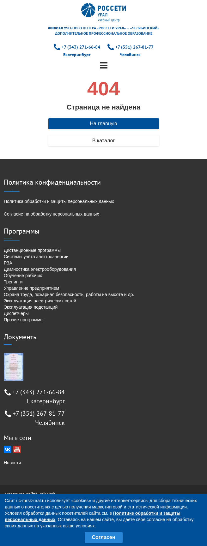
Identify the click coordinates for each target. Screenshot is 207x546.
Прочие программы (23, 319)
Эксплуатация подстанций (31, 307)
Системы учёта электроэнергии (36, 256)
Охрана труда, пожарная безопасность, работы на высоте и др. (69, 294)
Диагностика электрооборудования (40, 269)
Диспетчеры (16, 313)
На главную (103, 123)
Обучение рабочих (23, 275)
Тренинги (13, 281)
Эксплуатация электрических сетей (40, 300)
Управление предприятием (31, 288)
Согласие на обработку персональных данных (51, 214)
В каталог (103, 140)
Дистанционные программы (32, 250)
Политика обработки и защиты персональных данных (59, 201)
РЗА (8, 262)
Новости (12, 462)
